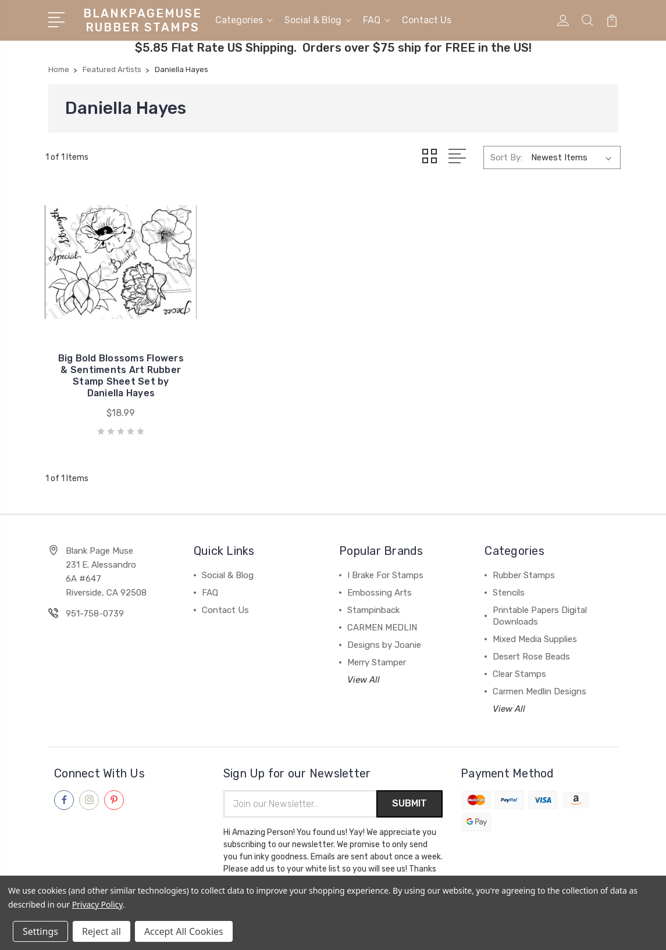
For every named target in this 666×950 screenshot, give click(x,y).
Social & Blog (317, 19)
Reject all (101, 931)
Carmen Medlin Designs (539, 680)
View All (363, 669)
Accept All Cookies (183, 931)
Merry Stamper (376, 651)
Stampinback (373, 599)
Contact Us (426, 19)
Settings (40, 931)
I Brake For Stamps (385, 564)
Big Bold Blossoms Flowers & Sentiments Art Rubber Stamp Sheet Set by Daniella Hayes (110, 359)
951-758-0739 (95, 602)
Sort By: (506, 156)
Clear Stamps (519, 663)
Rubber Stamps (524, 564)
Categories (244, 19)
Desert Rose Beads (531, 645)
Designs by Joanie (384, 634)
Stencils (509, 581)
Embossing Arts (379, 581)
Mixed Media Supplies (535, 628)
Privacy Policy (97, 904)
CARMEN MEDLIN (382, 616)
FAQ (376, 19)
